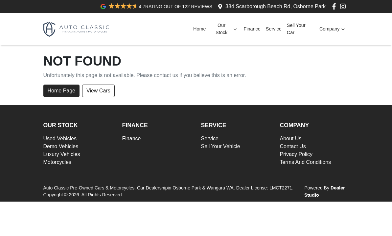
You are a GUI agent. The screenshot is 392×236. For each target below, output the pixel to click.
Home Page (62, 90)
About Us (291, 138)
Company (332, 29)
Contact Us (293, 146)
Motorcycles (57, 162)
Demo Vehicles (61, 146)
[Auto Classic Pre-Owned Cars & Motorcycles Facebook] (335, 6)
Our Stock (227, 29)
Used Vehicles (60, 138)
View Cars (98, 90)
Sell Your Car (296, 29)
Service (274, 28)
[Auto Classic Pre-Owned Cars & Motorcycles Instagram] (344, 6)
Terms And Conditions (305, 162)
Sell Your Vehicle (220, 146)
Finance (252, 28)
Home (199, 28)
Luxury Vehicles (61, 154)
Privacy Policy (296, 154)
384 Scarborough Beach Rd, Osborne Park (275, 6)
